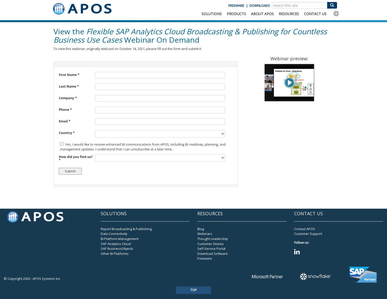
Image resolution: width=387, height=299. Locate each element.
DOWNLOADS (260, 5)
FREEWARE (236, 5)
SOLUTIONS (212, 13)
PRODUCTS (236, 13)
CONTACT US (315, 13)
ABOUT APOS (262, 13)
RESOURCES (289, 13)
